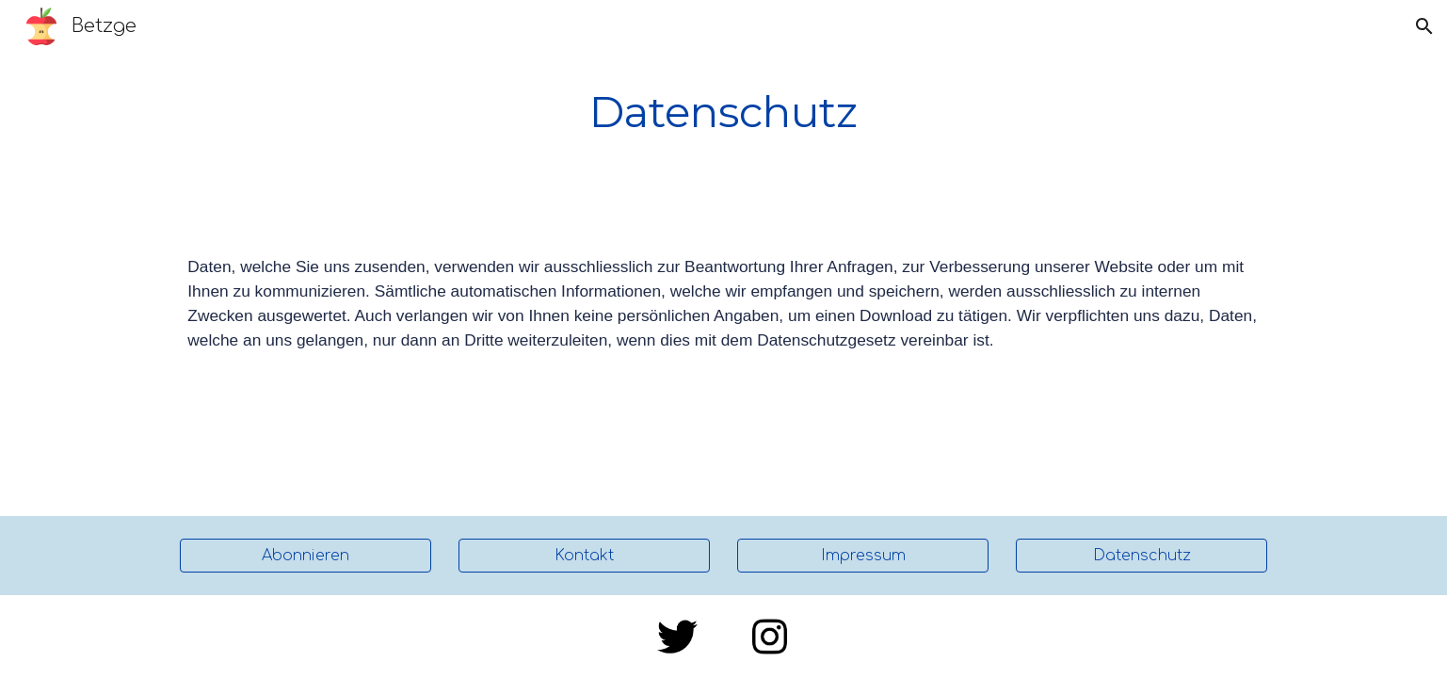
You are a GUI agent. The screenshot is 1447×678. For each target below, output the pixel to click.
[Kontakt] (583, 555)
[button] (1424, 26)
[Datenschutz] (1141, 555)
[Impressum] (862, 555)
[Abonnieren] (305, 555)
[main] (724, 112)
